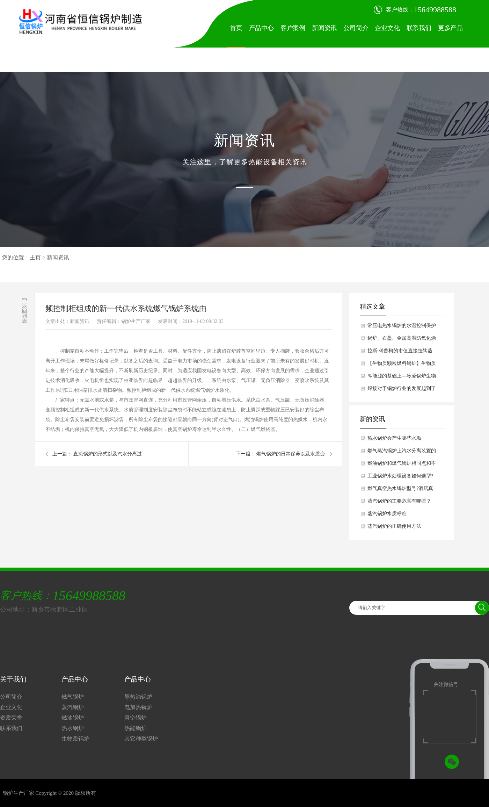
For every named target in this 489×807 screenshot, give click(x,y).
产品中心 (261, 27)
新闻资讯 (324, 27)
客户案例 (292, 27)
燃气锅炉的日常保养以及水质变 (290, 453)
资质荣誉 (11, 718)
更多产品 (450, 27)
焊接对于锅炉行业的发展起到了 (401, 388)
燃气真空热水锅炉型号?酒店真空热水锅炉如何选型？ (400, 490)
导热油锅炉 (138, 697)
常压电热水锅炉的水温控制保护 (401, 325)
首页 (236, 27)
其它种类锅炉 (141, 739)
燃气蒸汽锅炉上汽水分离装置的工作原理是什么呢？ (401, 452)
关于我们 (13, 679)
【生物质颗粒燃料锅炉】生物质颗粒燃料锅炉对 (401, 365)
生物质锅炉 (75, 739)
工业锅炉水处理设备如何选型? (400, 475)
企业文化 (387, 27)
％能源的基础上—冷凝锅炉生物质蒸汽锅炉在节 (401, 377)
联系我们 (419, 27)
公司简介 (355, 27)
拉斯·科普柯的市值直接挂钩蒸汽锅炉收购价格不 (399, 352)
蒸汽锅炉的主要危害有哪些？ (399, 501)
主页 (35, 257)
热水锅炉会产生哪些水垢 (394, 438)
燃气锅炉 (72, 697)
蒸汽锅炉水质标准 (387, 513)
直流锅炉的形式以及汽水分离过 (107, 453)
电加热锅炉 (138, 707)
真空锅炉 (135, 718)
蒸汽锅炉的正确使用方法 (394, 526)
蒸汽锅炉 (72, 707)
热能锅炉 (135, 728)
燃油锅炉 (72, 718)
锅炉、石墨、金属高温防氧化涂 (401, 338)
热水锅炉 (72, 728)
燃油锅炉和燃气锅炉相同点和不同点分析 (401, 465)
